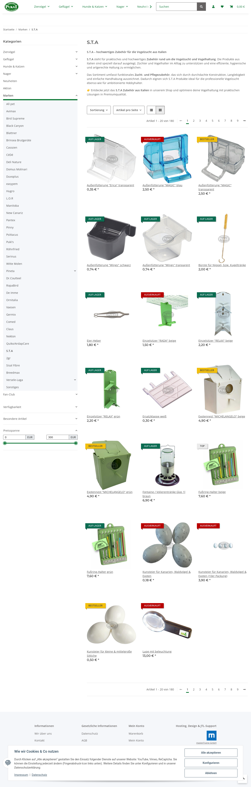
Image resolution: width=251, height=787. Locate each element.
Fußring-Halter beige (212, 492)
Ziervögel (9, 52)
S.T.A (9, 351)
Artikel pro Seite (127, 110)
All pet (10, 104)
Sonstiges (12, 387)
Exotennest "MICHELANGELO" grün (110, 492)
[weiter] (244, 120)
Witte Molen (14, 264)
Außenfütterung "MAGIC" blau (162, 185)
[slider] (5, 443)
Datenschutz (39, 774)
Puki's (10, 242)
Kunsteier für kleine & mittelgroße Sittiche (109, 653)
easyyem (12, 184)
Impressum (21, 774)
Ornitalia (12, 300)
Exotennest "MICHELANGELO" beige (221, 416)
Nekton (11, 336)
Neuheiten (10, 81)
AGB (84, 740)
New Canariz (14, 213)
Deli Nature (13, 162)
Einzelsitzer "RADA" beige (159, 340)
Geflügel (8, 59)
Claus (10, 329)
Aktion (7, 88)
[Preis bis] (57, 437)
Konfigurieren (211, 762)
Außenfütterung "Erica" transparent (110, 185)
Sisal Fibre (13, 365)
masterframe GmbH (206, 742)
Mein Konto (136, 740)
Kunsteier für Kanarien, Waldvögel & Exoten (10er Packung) (222, 574)
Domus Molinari (16, 169)
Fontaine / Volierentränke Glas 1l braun (164, 494)
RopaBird (12, 285)
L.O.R (9, 198)
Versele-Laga (14, 380)
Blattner (11, 133)
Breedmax (13, 372)
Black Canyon (15, 126)
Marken (8, 95)
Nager (7, 74)
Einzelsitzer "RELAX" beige (215, 340)
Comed (10, 322)
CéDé (9, 155)
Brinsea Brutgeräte (18, 140)
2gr (8, 358)
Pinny (10, 227)
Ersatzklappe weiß (154, 416)
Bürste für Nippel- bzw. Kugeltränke (222, 265)
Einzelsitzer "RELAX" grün (103, 416)
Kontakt (40, 740)
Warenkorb (136, 733)
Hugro (10, 191)
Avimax (11, 111)
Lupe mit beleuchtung (157, 651)
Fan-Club (9, 394)
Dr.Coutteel (13, 278)
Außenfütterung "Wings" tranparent (166, 265)
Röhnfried (12, 249)
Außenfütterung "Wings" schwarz (109, 265)
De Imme (12, 293)
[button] (151, 110)
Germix (11, 314)
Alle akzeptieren (211, 752)
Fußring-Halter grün (100, 572)
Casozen (11, 147)
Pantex (10, 220)
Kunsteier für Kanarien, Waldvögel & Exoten (167, 574)
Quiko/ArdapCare (17, 343)
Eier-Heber (94, 340)
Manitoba (12, 205)
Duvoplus (12, 176)
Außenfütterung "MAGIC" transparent (215, 187)
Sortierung (97, 110)
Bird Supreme (15, 118)
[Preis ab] (14, 437)
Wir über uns (43, 733)
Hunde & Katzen (14, 66)
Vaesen (11, 307)
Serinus (11, 256)
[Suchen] (176, 6)
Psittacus (12, 234)
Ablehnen (211, 773)
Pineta (10, 271)
